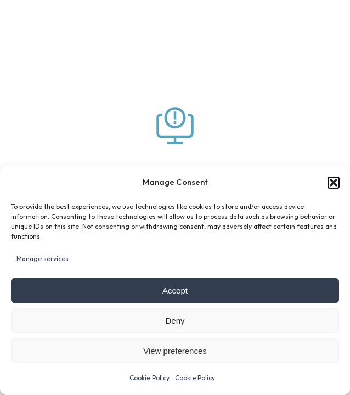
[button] (333, 182)
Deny (174, 320)
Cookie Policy (149, 378)
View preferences (175, 351)
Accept (175, 290)
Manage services (42, 259)
